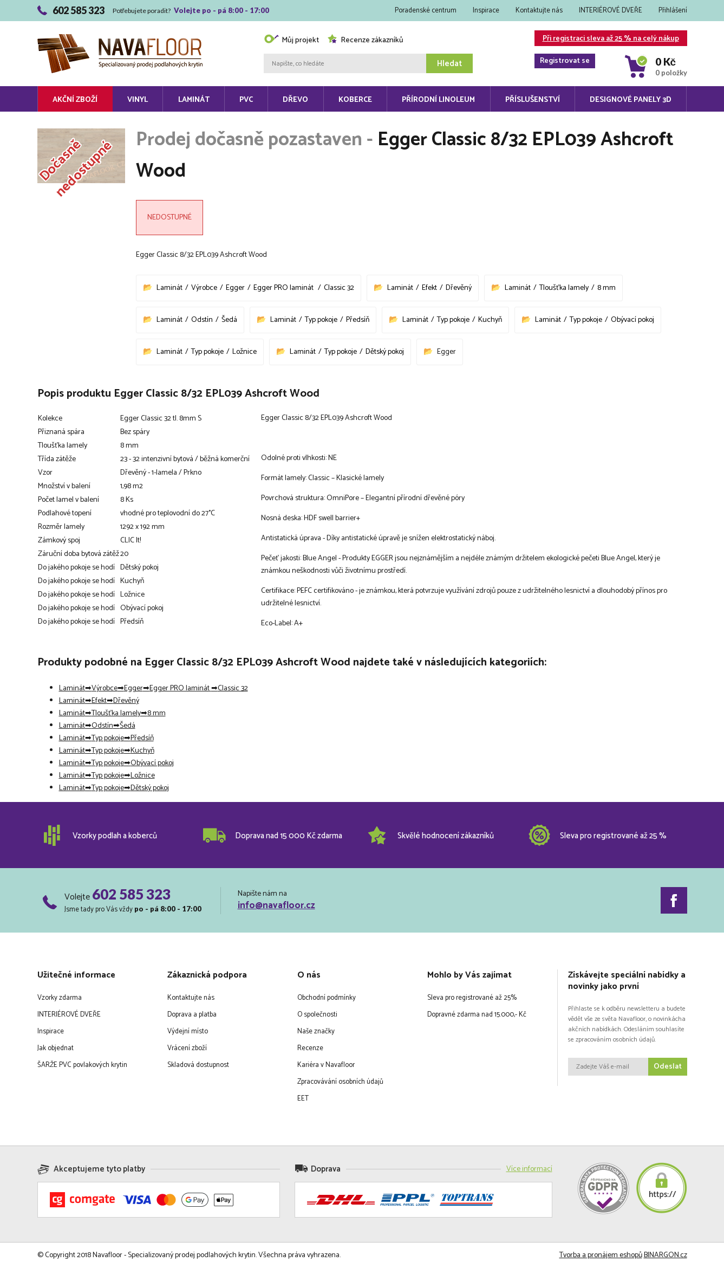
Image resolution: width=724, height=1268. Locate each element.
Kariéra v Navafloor (326, 1065)
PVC (246, 100)
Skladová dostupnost (198, 1065)
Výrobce (204, 288)
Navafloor (120, 38)
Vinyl (137, 100)
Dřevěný (459, 288)
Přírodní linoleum (438, 100)
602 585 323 (131, 894)
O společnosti (317, 1014)
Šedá (229, 320)
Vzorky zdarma (59, 998)
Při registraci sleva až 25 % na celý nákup (606, 39)
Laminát (194, 100)
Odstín (202, 320)
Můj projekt (291, 40)
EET (303, 1098)
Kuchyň (490, 320)
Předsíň (357, 320)
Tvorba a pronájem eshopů (600, 1255)
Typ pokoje (321, 320)
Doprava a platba (192, 1014)
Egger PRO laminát (284, 288)
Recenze (310, 1048)
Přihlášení (672, 10)
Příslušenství (532, 100)
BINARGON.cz (665, 1255)
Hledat (449, 63)
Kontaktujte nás (539, 10)
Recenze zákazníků (365, 40)
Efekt (429, 288)
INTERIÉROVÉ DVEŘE (610, 10)
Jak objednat (55, 1048)
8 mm (606, 288)
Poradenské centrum (425, 10)
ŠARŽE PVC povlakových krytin (82, 1065)
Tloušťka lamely (564, 288)
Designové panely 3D (630, 100)
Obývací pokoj (632, 320)
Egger (235, 288)
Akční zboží (75, 100)
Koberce (355, 100)
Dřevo (295, 100)
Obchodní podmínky (326, 998)
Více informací (529, 1169)
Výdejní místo (187, 1031)
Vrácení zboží (187, 1048)
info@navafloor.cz (276, 905)
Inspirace (486, 10)
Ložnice (244, 352)
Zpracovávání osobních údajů (340, 1082)
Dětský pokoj (385, 352)
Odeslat (668, 1066)
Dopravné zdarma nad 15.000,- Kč (476, 1014)
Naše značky (316, 1031)
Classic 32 (339, 288)
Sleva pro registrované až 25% (472, 998)
